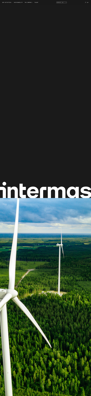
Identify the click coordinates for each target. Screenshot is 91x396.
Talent (36, 2)
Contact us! (61, 2)
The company (28, 2)
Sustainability (18, 2)
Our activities (6, 2)
